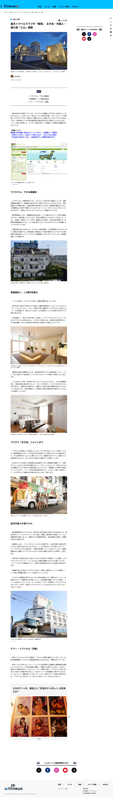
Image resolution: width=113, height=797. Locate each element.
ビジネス (19, 80)
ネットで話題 (64, 6)
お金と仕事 (11, 12)
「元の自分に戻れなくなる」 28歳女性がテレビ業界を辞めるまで (33, 137)
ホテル (12, 80)
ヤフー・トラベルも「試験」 (39, 102)
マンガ (47, 6)
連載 (54, 6)
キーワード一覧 (62, 788)
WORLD (75, 6)
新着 (39, 6)
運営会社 (85, 788)
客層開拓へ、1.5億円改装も (39, 99)
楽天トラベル (15, 184)
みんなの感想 (62, 20)
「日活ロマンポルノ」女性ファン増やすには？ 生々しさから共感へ (34, 135)
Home (6, 12)
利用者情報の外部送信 (89, 793)
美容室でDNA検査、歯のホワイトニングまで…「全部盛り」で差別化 (34, 132)
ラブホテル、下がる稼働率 (39, 96)
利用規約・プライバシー (90, 791)
